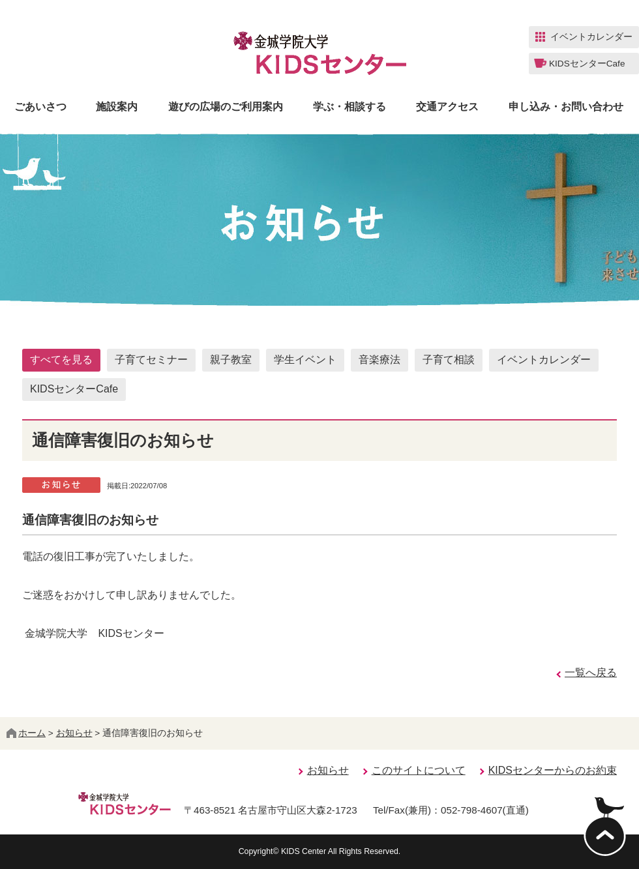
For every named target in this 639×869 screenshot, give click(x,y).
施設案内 (117, 107)
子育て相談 (449, 359)
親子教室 (231, 359)
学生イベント (305, 359)
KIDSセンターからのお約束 (552, 770)
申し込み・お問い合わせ (566, 107)
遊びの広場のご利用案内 (225, 107)
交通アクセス (447, 107)
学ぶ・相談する (349, 107)
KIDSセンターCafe (74, 388)
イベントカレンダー (544, 359)
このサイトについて (419, 770)
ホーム (26, 733)
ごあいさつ (40, 107)
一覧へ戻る (591, 672)
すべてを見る (61, 359)
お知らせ (74, 733)
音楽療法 (379, 359)
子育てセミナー (151, 359)
